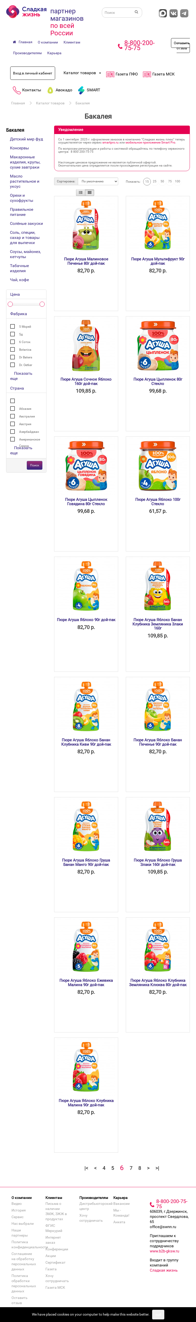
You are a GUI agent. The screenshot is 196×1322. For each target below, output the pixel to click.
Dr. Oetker (25, 365)
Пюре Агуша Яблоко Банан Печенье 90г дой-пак (157, 742)
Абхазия (25, 409)
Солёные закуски (26, 223)
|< (86, 1168)
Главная (18, 103)
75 (170, 181)
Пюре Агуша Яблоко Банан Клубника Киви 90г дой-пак (86, 742)
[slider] (10, 304)
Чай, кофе (19, 279)
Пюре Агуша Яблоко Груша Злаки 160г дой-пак (158, 862)
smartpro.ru (110, 142)
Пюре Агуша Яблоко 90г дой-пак (86, 620)
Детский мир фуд (26, 139)
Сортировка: (66, 181)
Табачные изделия (19, 268)
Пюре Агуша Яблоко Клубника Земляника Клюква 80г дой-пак (158, 982)
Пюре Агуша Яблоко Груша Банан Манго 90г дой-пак (86, 862)
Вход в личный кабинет (32, 73)
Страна (17, 388)
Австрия (25, 424)
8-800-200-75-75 (139, 45)
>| (157, 1168)
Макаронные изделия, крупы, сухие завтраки (25, 162)
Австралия (27, 416)
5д (21, 334)
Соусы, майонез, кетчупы (25, 254)
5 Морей (25, 326)
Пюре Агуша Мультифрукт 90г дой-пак (158, 261)
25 (154, 181)
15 (147, 181)
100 (177, 181)
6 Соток (24, 342)
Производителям (27, 53)
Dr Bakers (25, 357)
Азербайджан (29, 432)
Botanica (25, 349)
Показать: (133, 181)
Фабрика (18, 313)
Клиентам (72, 42)
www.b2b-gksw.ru (164, 1251)
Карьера (54, 53)
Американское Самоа (29, 440)
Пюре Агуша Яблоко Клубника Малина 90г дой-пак (86, 1102)
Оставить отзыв (182, 45)
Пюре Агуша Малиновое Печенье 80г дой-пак (86, 261)
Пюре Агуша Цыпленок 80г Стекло (157, 381)
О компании (48, 42)
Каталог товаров (50, 103)
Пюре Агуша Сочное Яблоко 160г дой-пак (86, 381)
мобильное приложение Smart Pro (150, 142)
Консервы (19, 148)
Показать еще (21, 376)
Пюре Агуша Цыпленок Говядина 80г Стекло (86, 501)
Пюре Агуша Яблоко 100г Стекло (157, 501)
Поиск (34, 465)
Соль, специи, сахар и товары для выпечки (25, 237)
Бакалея (83, 103)
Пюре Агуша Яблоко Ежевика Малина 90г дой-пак (86, 982)
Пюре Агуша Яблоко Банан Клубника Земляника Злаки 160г (157, 624)
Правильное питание (21, 212)
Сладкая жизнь (164, 1270)
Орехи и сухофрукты (21, 198)
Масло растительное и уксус (24, 181)
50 (162, 181)
